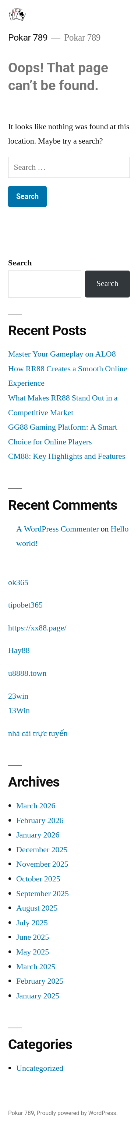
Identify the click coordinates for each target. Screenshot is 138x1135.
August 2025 (37, 908)
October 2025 (38, 879)
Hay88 (19, 650)
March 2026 (35, 806)
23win (18, 696)
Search (20, 263)
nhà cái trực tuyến (38, 733)
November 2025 (42, 864)
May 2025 (32, 952)
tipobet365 (25, 605)
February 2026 (39, 820)
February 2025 (39, 981)
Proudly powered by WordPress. (77, 1113)
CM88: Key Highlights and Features (66, 456)
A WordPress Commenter (57, 529)
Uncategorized (39, 1068)
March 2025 (35, 967)
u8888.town (27, 673)
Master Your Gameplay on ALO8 (62, 354)
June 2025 (32, 937)
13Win (19, 710)
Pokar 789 (27, 37)
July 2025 (32, 923)
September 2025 (42, 893)
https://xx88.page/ (37, 628)
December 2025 (41, 850)
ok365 (18, 582)
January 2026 (37, 835)
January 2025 (37, 996)
